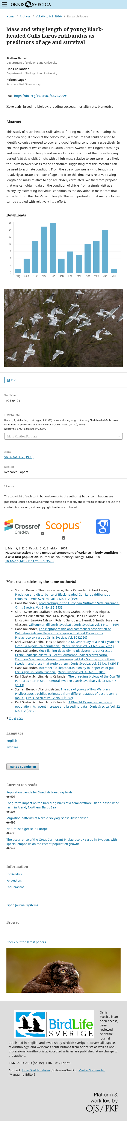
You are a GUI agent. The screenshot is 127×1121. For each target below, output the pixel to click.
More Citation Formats (22, 436)
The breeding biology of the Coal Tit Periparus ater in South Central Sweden (67, 678)
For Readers (14, 874)
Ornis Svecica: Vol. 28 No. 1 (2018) (95, 663)
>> (21, 718)
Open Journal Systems (22, 905)
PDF (13, 380)
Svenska (12, 747)
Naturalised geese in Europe (27, 829)
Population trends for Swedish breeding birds (39, 792)
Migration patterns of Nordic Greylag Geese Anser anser (47, 818)
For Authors (14, 880)
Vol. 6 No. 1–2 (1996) (49, 16)
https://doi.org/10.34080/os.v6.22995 (41, 96)
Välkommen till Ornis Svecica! (50, 625)
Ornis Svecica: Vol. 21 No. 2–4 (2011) (88, 646)
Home (10, 16)
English (11, 741)
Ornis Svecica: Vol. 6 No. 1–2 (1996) (54, 599)
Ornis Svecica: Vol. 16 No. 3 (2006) (82, 672)
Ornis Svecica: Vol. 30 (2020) (67, 637)
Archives (25, 16)
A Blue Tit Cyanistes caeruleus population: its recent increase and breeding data (63, 704)
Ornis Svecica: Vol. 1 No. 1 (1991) (97, 625)
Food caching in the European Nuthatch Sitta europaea (79, 603)
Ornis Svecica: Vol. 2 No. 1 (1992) (49, 698)
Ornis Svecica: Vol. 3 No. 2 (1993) (38, 607)
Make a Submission (22, 766)
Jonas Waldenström (36, 1070)
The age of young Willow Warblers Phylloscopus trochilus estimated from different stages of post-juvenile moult (66, 693)
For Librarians (15, 887)
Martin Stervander (92, 1070)
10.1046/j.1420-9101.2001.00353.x (29, 561)
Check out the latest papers (26, 942)
